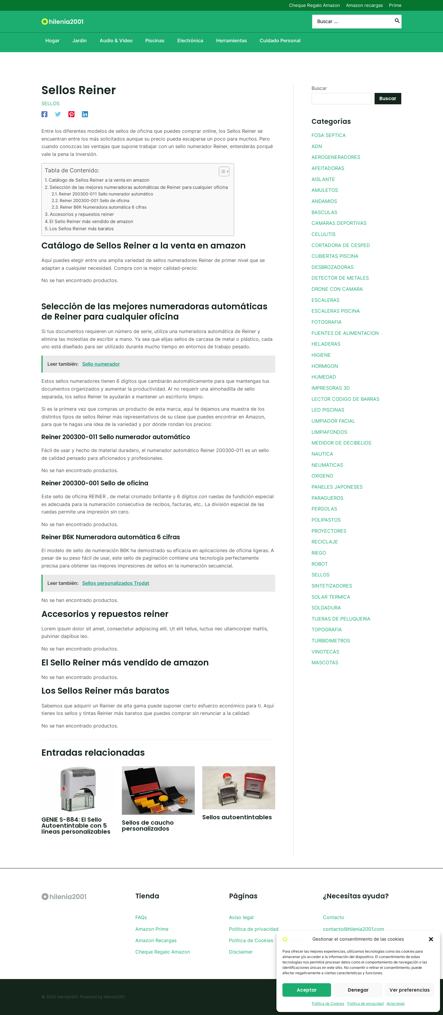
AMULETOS (325, 189)
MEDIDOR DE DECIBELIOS (341, 437)
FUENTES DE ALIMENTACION (345, 329)
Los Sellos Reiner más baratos (82, 228)
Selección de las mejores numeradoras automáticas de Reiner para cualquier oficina (139, 187)
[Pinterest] (71, 114)
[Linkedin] (85, 114)
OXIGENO (322, 470)
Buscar (319, 88)
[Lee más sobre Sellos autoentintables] (238, 787)
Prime (395, 5)
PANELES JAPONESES (337, 481)
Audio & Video (115, 40)
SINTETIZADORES (332, 578)
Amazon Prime (151, 929)
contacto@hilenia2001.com (353, 929)
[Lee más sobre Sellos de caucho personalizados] (158, 790)
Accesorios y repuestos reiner (82, 214)
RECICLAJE (325, 534)
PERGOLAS (324, 502)
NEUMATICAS (327, 459)
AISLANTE (323, 178)
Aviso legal (396, 1003)
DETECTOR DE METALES (340, 275)
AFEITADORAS (328, 168)
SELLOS (50, 103)
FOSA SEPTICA (329, 135)
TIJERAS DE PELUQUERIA (341, 610)
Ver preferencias (410, 990)
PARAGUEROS (327, 491)
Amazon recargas (364, 5)
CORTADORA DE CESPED (341, 243)
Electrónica (193, 40)
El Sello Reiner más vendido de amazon (91, 221)
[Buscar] (397, 21)
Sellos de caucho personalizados (148, 825)
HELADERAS (326, 340)
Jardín (77, 40)
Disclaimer (241, 952)
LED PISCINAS (328, 405)
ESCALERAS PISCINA (336, 308)
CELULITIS (324, 232)
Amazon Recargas (155, 940)
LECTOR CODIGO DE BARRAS (345, 394)
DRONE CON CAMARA (337, 286)
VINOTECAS (325, 642)
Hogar (48, 40)
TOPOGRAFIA (327, 621)
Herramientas (235, 40)
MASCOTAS (325, 653)
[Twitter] (58, 114)
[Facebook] (44, 114)
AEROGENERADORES (336, 157)
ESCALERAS (325, 297)
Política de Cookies (328, 1003)
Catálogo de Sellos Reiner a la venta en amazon (99, 180)
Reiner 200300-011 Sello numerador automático (106, 193)
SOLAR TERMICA (331, 588)
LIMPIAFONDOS (329, 427)
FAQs (141, 917)
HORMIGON (325, 362)
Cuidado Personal (285, 40)
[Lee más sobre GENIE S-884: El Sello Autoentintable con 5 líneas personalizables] (77, 788)
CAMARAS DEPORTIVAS (339, 222)
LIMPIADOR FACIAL (333, 416)
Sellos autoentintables (237, 817)
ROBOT (320, 556)
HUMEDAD (324, 373)
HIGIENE (321, 351)
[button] (431, 939)
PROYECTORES (329, 524)
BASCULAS (324, 211)
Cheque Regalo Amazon (314, 5)
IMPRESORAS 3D (331, 383)
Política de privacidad (365, 1003)
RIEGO (319, 545)
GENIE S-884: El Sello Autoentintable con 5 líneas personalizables (75, 825)
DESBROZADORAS (333, 265)
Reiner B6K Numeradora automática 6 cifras (103, 206)
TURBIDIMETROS (331, 632)
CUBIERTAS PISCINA (335, 254)
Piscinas (155, 40)
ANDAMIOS (324, 200)
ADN (317, 146)
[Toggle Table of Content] (221, 171)
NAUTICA (322, 448)
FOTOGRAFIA (327, 319)
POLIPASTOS (326, 513)
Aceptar (307, 990)
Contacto (333, 917)
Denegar (358, 990)
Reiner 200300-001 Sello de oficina (94, 200)
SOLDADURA (326, 599)
